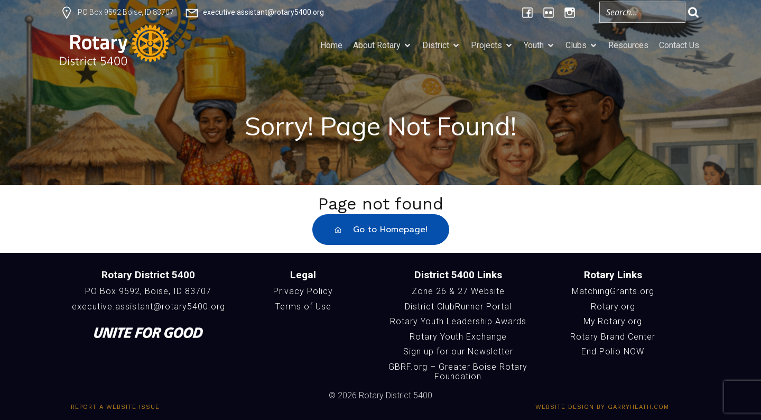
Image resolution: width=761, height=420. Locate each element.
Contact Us (679, 45)
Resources (628, 45)
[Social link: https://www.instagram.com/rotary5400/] (569, 12)
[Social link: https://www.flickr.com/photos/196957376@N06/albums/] (548, 12)
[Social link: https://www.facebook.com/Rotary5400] (527, 12)
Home (331, 45)
